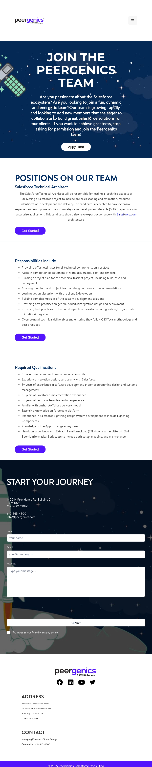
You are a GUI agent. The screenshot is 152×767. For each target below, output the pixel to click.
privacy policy (49, 632)
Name (10, 531)
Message (11, 563)
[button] (132, 20)
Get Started (30, 231)
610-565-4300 (21, 515)
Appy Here (76, 147)
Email (10, 547)
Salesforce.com (127, 214)
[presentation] (76, 607)
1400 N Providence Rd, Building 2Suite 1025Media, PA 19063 (29, 503)
